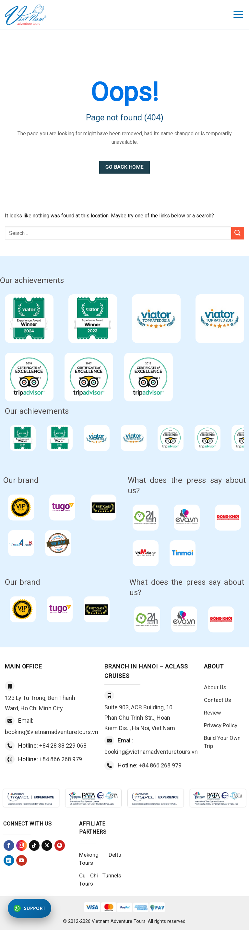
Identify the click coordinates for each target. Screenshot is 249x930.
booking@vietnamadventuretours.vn (51, 731)
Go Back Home (124, 167)
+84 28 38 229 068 (63, 745)
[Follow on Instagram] (21, 845)
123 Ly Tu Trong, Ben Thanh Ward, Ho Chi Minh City (40, 703)
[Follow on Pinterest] (59, 845)
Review (212, 712)
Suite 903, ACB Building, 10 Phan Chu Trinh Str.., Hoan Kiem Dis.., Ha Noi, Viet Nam (139, 717)
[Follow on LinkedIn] (9, 860)
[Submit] (237, 233)
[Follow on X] (47, 845)
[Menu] (238, 15)
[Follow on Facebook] (9, 845)
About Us (215, 687)
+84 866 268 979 (60, 759)
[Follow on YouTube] (21, 860)
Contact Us (217, 700)
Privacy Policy (220, 725)
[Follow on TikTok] (34, 845)
